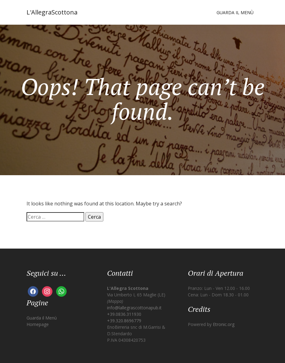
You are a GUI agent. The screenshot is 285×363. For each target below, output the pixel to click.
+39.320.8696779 (124, 321)
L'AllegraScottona (52, 12)
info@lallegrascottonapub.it (134, 308)
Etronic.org (223, 324)
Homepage (38, 324)
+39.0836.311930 (124, 314)
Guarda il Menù (235, 12)
